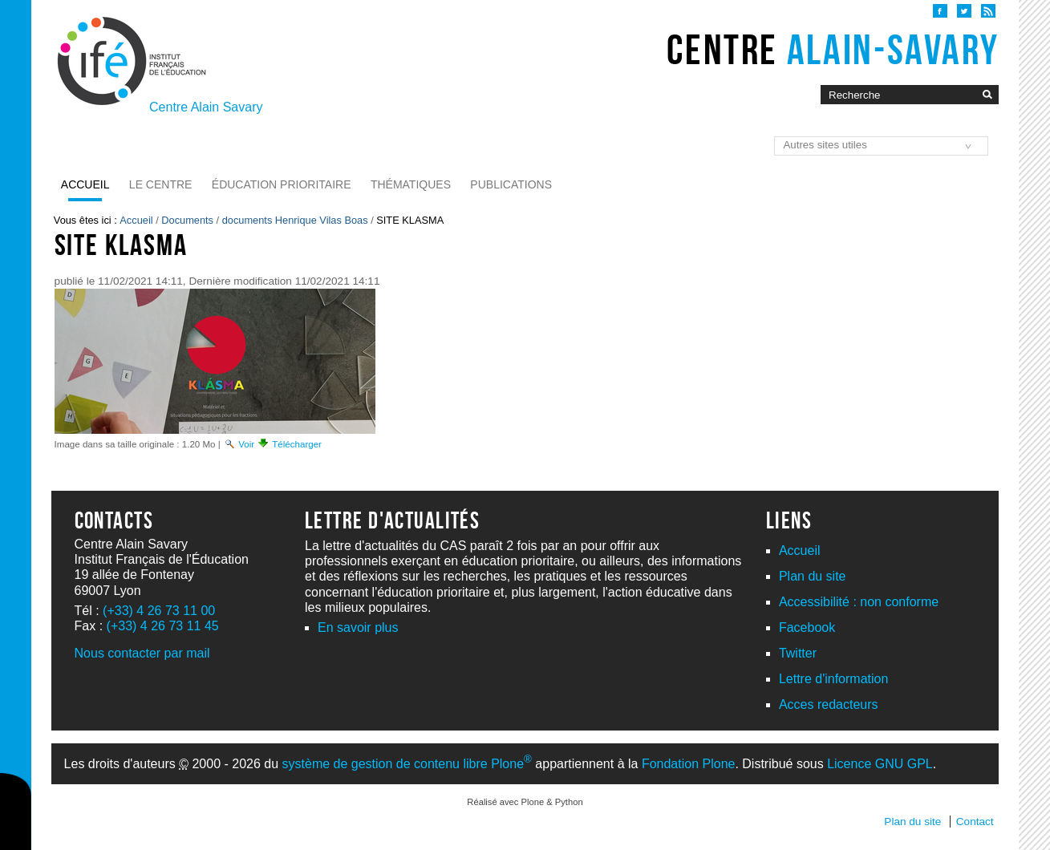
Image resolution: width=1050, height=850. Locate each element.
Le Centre (161, 184)
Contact (975, 822)
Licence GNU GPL (880, 764)
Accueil (85, 184)
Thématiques (411, 184)
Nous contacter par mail (142, 653)
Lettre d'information (833, 679)
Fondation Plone (689, 764)
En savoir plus (358, 627)
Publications (511, 184)
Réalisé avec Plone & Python (524, 802)
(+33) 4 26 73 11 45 (163, 626)
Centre (833, 49)
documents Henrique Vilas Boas (295, 220)
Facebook (807, 627)
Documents (187, 220)
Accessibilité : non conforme (859, 602)
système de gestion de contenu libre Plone (407, 764)
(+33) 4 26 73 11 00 (159, 610)
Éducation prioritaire (281, 184)
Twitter (798, 653)
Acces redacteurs (828, 704)
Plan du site (812, 576)
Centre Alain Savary (205, 107)
